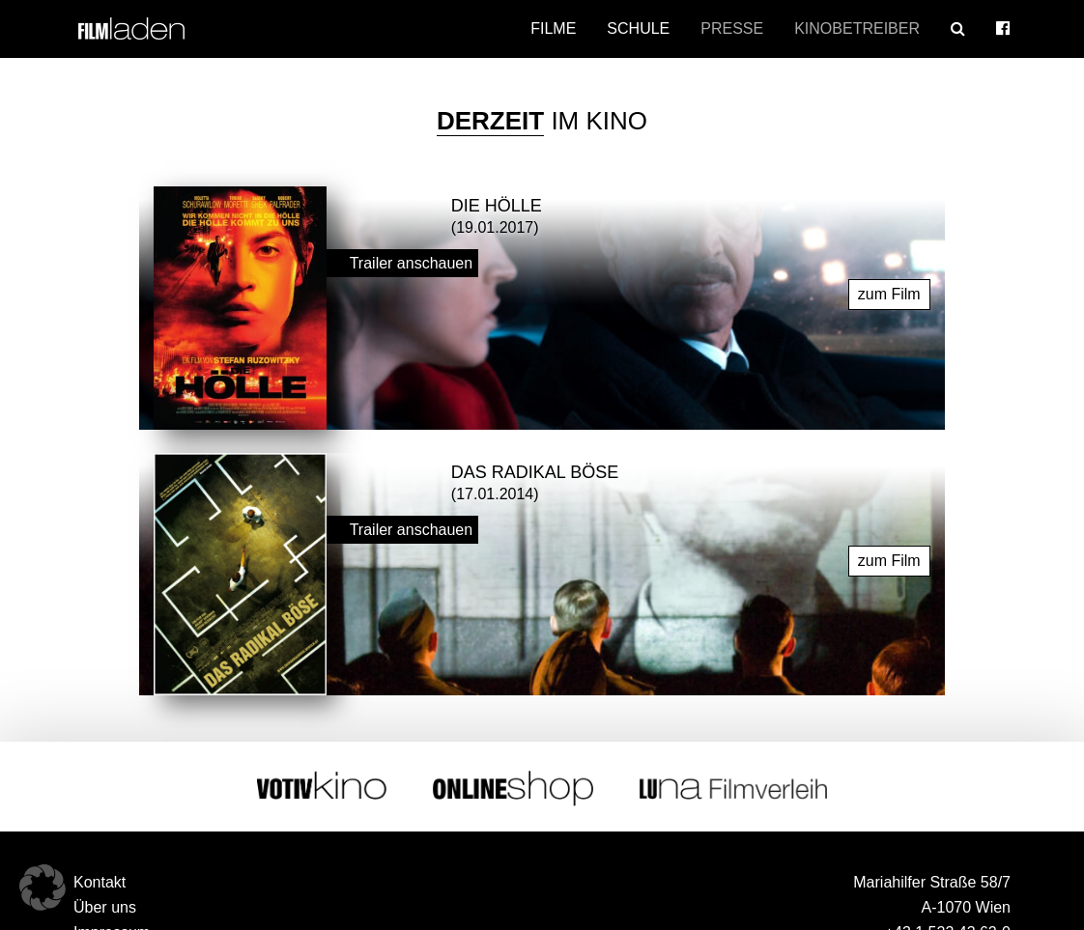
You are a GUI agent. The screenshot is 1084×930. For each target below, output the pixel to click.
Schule (638, 28)
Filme (553, 28)
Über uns (104, 907)
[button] (42, 887)
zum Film (889, 293)
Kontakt (99, 882)
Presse (731, 28)
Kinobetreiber (857, 28)
